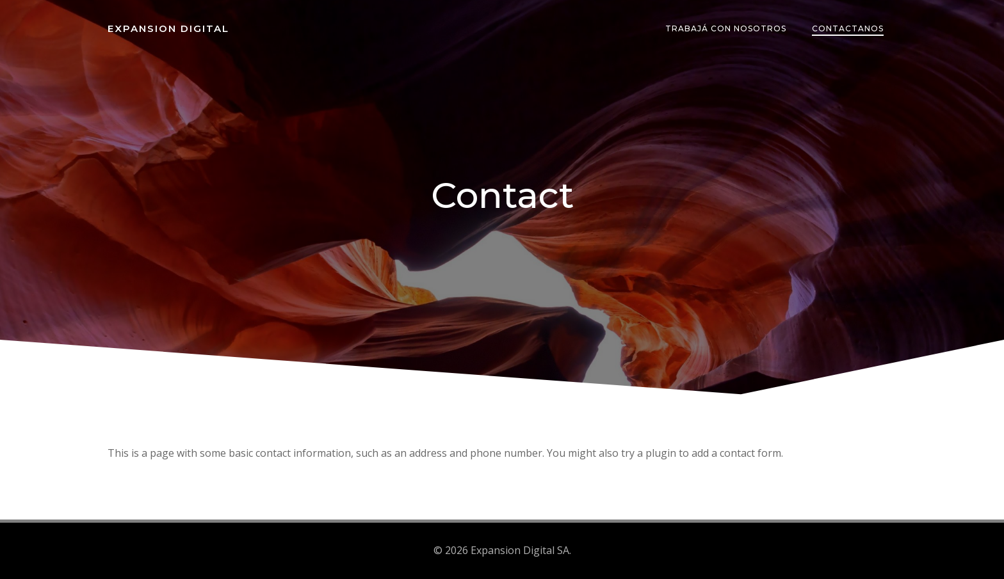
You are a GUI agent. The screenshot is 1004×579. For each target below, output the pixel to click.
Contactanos (848, 28)
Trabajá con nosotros (725, 28)
